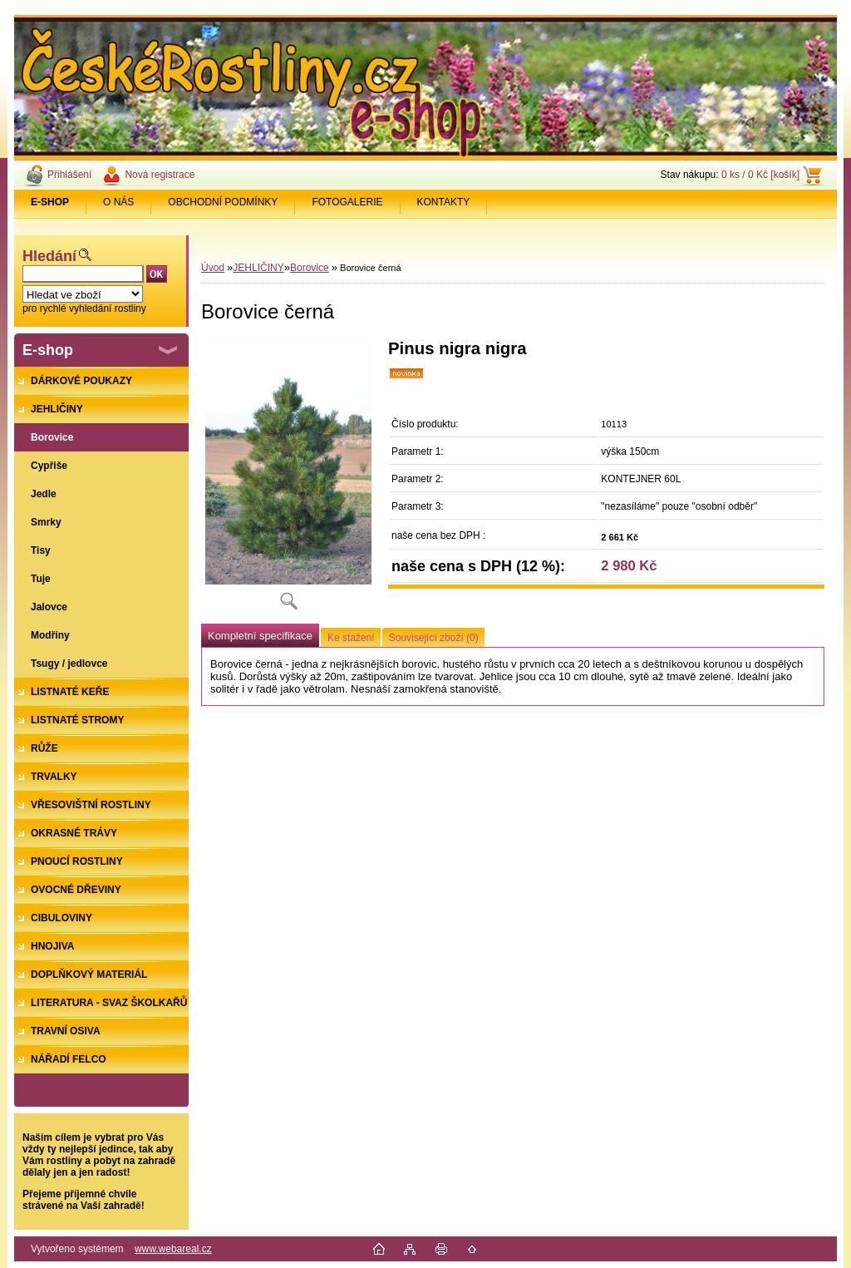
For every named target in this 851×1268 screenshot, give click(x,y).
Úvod (212, 268)
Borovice (309, 268)
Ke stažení (351, 638)
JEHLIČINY (258, 268)
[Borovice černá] (288, 480)
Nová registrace (159, 174)
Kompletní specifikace (260, 635)
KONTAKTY (443, 202)
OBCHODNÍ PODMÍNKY (223, 202)
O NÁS (118, 202)
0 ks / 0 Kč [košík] (760, 174)
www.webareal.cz (173, 1249)
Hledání (49, 256)
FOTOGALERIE (347, 202)
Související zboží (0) (434, 638)
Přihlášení (69, 174)
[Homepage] (50, 202)
